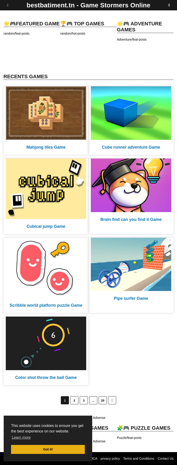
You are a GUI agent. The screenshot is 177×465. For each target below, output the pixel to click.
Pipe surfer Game (131, 298)
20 (102, 400)
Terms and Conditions (138, 458)
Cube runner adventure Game (131, 147)
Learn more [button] (21, 437)
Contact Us (166, 458)
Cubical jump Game (46, 226)
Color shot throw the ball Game (46, 377)
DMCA (92, 458)
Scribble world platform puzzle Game (45, 305)
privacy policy (110, 458)
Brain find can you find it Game (131, 219)
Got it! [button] (48, 449)
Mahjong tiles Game (45, 147)
